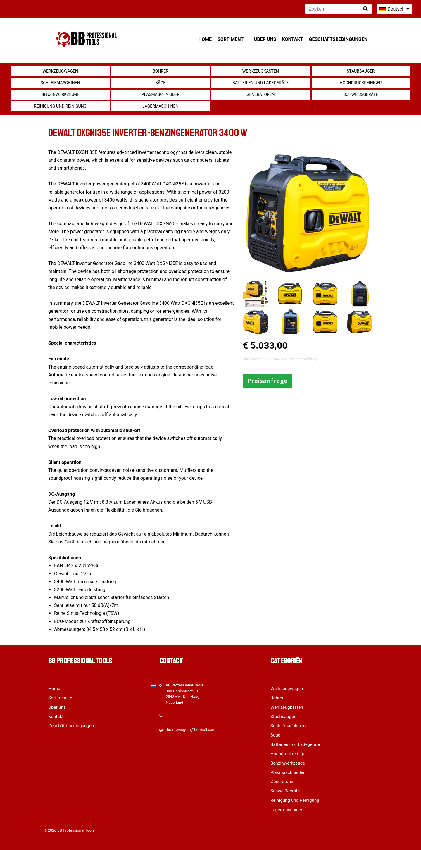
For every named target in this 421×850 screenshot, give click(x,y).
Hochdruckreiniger (361, 82)
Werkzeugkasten (260, 71)
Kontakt (292, 39)
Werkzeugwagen (60, 71)
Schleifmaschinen (60, 82)
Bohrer (160, 71)
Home (205, 39)
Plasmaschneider (161, 94)
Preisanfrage (267, 381)
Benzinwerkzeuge (60, 94)
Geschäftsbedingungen (338, 39)
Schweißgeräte (360, 94)
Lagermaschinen (160, 106)
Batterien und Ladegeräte (260, 82)
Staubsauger (361, 71)
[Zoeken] (338, 9)
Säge (160, 82)
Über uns (265, 39)
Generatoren (260, 94)
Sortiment (231, 39)
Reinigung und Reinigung (60, 106)
